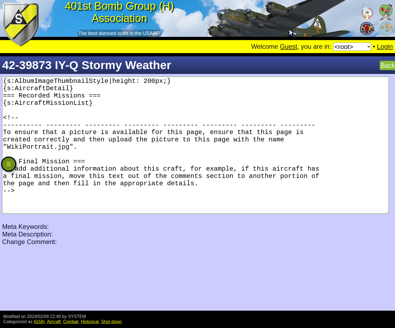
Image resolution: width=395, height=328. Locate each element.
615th (39, 321)
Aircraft (54, 321)
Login (385, 46)
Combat (70, 321)
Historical (90, 321)
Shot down (111, 321)
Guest (288, 46)
